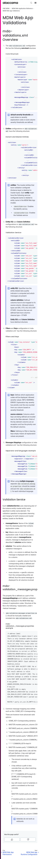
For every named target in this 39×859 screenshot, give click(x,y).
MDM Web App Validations (11, 11)
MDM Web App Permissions (8, 853)
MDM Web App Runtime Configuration (29, 853)
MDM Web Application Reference (22, 8)
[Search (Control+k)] (31, 3)
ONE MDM (6, 8)
